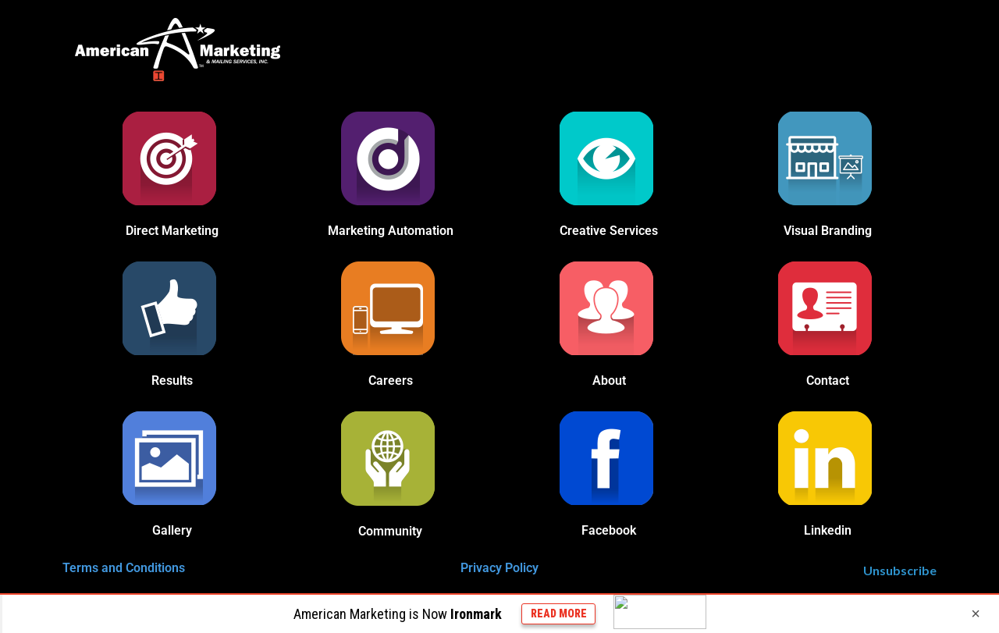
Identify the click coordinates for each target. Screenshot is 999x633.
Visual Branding (828, 230)
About (609, 380)
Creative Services (609, 230)
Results (172, 380)
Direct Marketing (172, 230)
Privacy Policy (499, 567)
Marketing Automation (390, 230)
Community (390, 531)
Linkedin (827, 530)
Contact (827, 380)
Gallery (172, 530)
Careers (390, 380)
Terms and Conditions (123, 567)
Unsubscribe (900, 570)
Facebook (608, 530)
